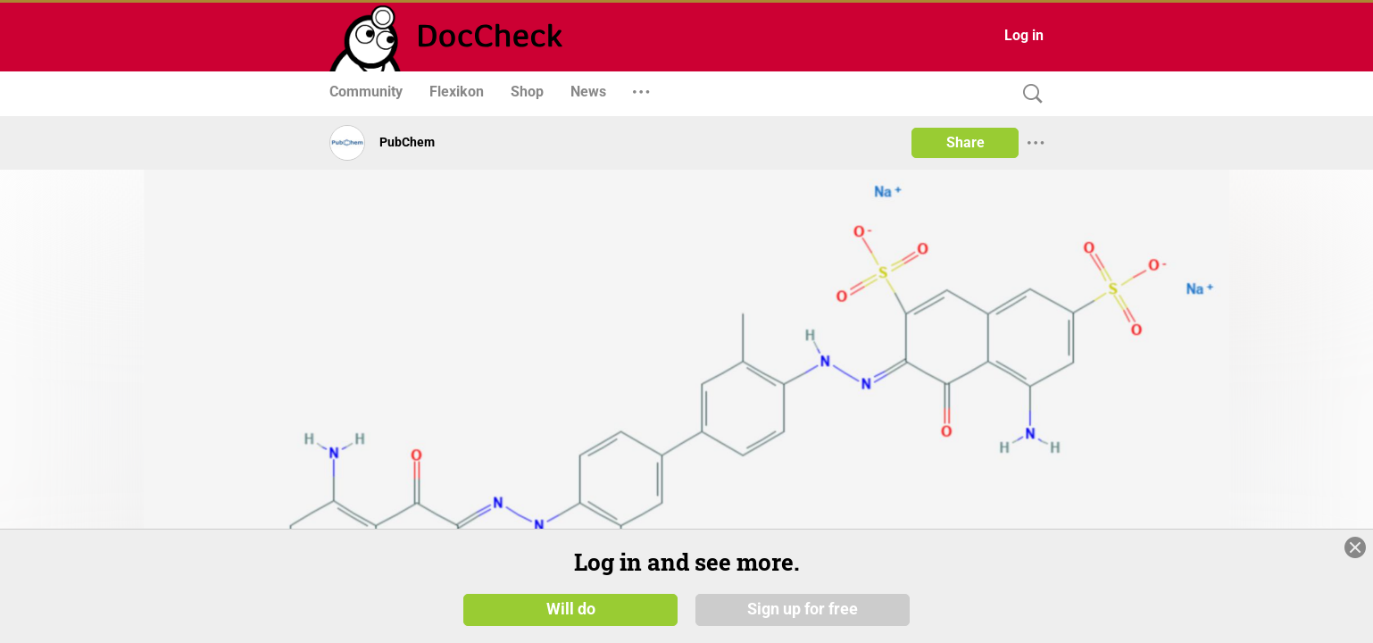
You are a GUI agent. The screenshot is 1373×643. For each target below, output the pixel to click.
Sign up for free (802, 609)
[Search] (1028, 94)
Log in (1024, 35)
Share (965, 142)
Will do (570, 609)
